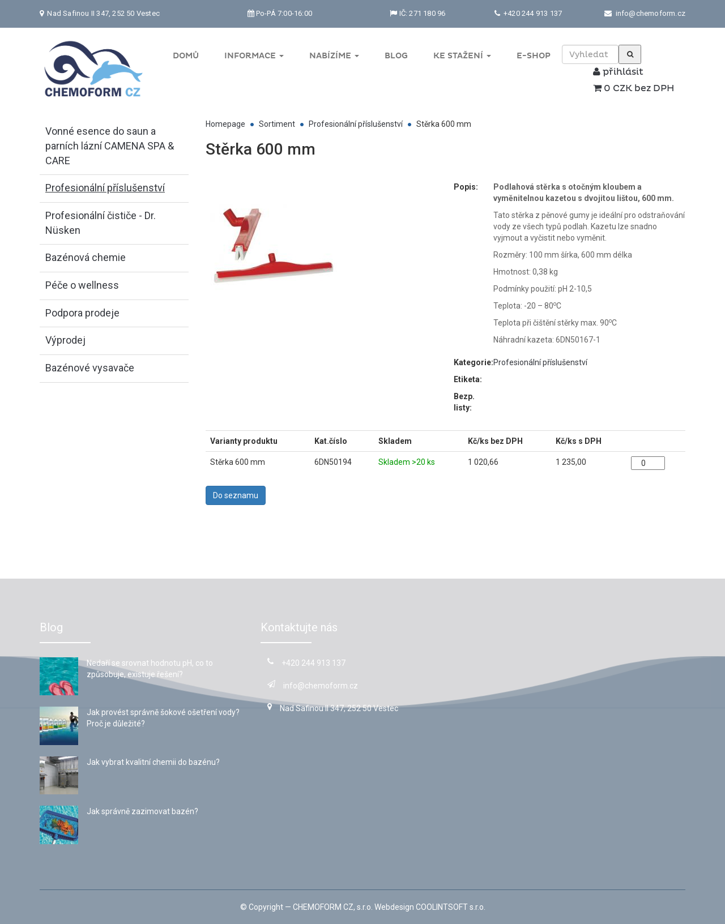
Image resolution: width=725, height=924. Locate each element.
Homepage (225, 124)
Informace (254, 56)
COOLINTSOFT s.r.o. (450, 907)
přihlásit (618, 72)
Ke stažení (462, 56)
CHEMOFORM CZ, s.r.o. (333, 907)
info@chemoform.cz (650, 13)
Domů (186, 56)
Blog (396, 56)
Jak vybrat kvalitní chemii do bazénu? (153, 762)
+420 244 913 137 (532, 13)
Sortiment (277, 124)
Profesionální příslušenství (356, 124)
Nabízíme (334, 56)
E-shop (534, 56)
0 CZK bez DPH (633, 88)
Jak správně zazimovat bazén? (142, 811)
